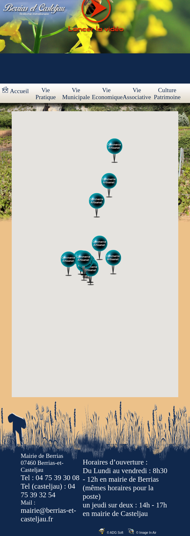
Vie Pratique (46, 93)
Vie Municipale (76, 93)
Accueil (15, 90)
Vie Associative (136, 93)
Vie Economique (106, 93)
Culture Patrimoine (167, 93)
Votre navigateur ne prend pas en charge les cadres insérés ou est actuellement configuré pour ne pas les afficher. (95, 254)
